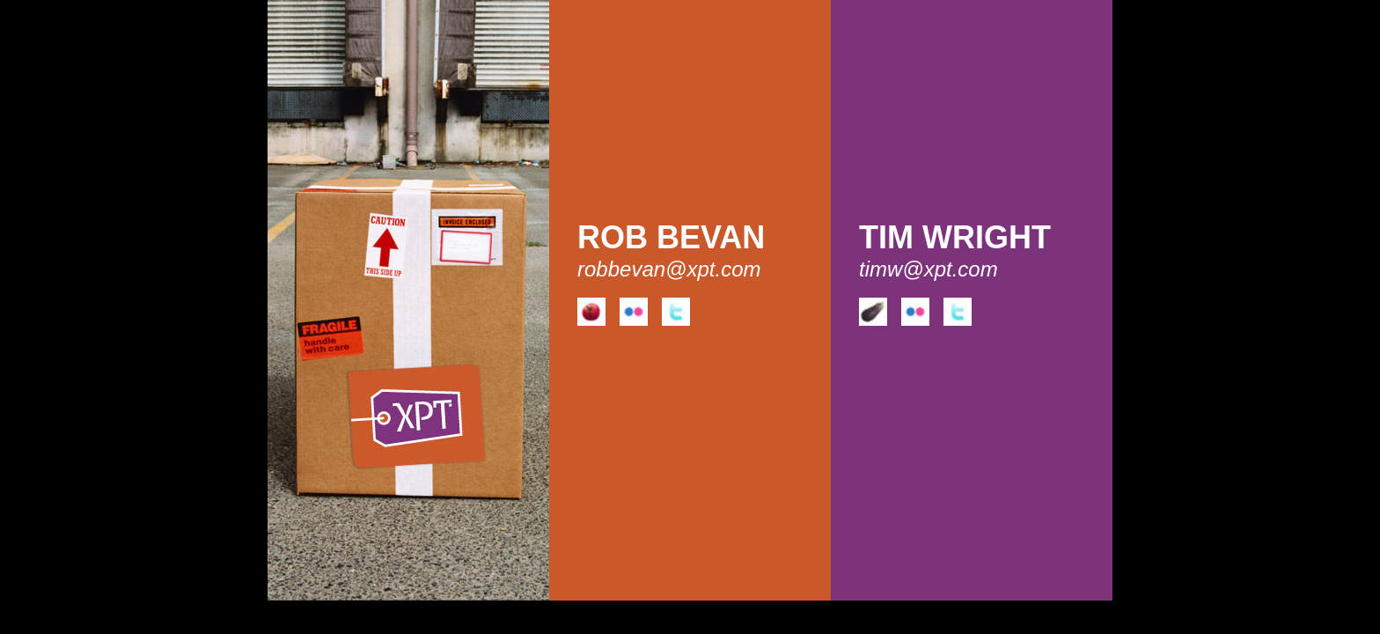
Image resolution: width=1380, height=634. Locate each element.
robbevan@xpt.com (668, 269)
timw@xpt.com (928, 269)
